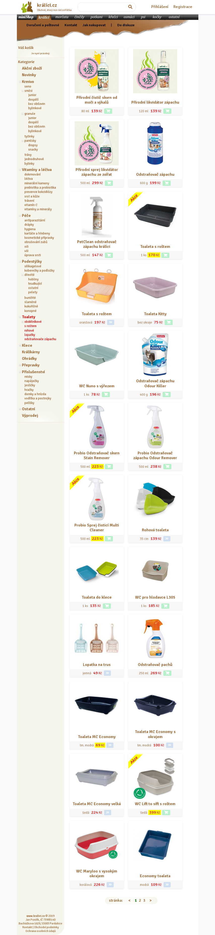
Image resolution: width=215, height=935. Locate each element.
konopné (30, 311)
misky (28, 377)
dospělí (33, 100)
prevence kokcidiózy (38, 192)
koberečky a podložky (39, 271)
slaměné (30, 302)
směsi (28, 91)
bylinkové (35, 108)
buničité (30, 298)
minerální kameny (36, 183)
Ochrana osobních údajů (40, 931)
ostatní (33, 288)
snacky (33, 150)
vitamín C (31, 205)
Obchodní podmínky (46, 927)
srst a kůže (32, 196)
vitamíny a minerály (38, 209)
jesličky (29, 385)
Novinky (29, 74)
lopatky (29, 335)
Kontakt (71, 25)
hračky (29, 390)
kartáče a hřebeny (37, 233)
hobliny (33, 279)
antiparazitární (34, 220)
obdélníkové (33, 322)
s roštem (30, 326)
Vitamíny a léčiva (37, 169)
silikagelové (32, 266)
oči (26, 247)
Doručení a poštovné (42, 25)
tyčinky (29, 136)
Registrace (182, 6)
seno (27, 86)
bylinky (29, 164)
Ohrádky (29, 358)
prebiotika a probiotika (40, 188)
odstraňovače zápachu (40, 339)
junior (32, 95)
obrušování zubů (35, 242)
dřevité (29, 275)
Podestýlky (32, 261)
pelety (32, 292)
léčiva (28, 179)
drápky (29, 225)
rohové (29, 331)
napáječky (31, 381)
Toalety (28, 316)
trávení (29, 201)
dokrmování (32, 174)
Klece (27, 345)
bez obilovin (36, 104)
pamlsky (30, 141)
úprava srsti (32, 255)
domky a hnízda (35, 394)
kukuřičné (31, 306)
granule (29, 114)
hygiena (30, 229)
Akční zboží (32, 68)
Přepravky (31, 365)
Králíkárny (31, 352)
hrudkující (35, 284)
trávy (28, 155)
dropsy (33, 145)
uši (26, 251)
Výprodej (30, 415)
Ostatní (28, 409)
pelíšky (29, 403)
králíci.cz (47, 5)
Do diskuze (126, 25)
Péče (26, 215)
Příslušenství (33, 371)
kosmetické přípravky (39, 238)
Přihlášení (159, 6)
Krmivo (28, 81)
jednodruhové (34, 159)
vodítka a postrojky (37, 398)
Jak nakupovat (94, 25)
